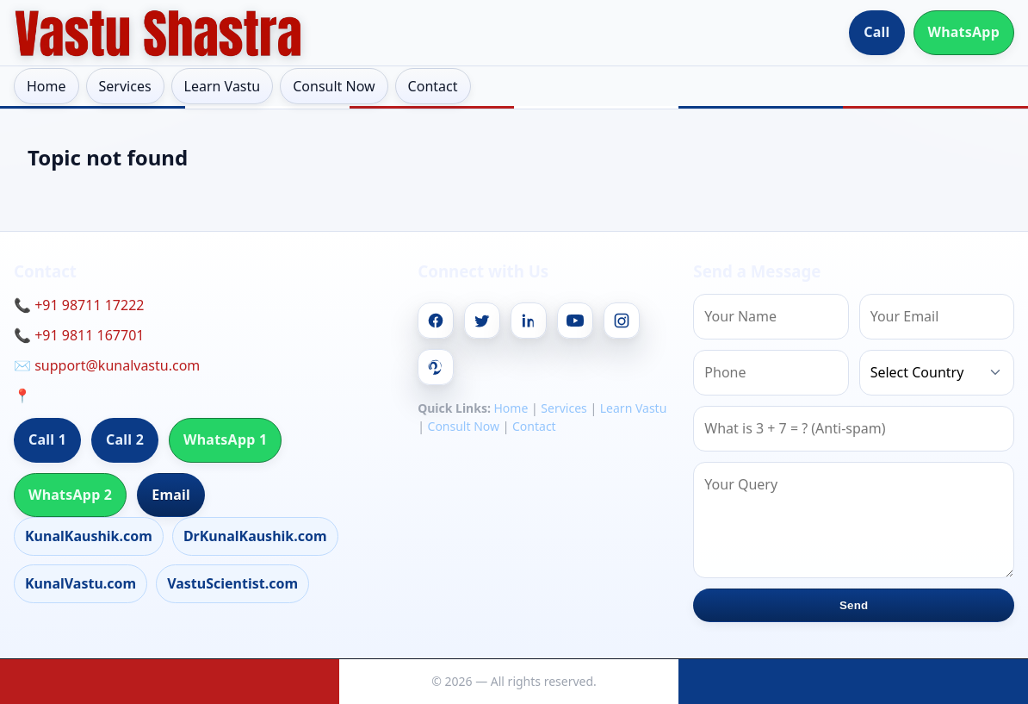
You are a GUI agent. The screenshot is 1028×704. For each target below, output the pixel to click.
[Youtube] (575, 320)
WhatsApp (964, 31)
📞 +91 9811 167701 (79, 335)
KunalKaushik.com (88, 535)
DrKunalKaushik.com (255, 535)
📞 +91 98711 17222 (79, 305)
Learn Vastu (222, 86)
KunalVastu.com (80, 583)
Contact (433, 86)
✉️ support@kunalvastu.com (107, 365)
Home (46, 86)
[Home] (158, 33)
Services (125, 86)
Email (171, 494)
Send (853, 605)
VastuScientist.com (232, 583)
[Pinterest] (436, 367)
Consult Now (334, 86)
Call (876, 31)
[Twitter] (482, 320)
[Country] (936, 373)
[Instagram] (622, 320)
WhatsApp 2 (70, 494)
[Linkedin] (529, 320)
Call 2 (125, 439)
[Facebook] (436, 320)
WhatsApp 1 (225, 439)
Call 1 (47, 439)
